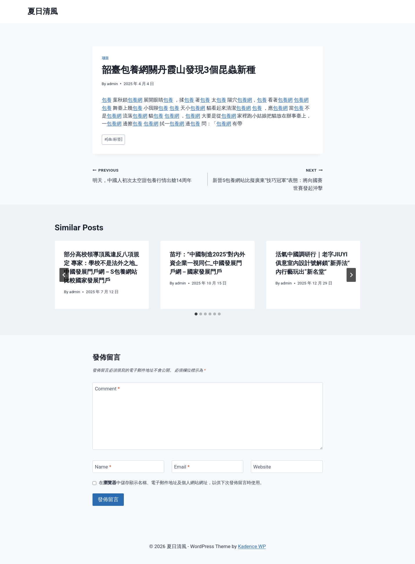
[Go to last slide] (64, 275)
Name (103, 467)
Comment (107, 389)
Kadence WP (252, 546)
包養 (107, 100)
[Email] (208, 466)
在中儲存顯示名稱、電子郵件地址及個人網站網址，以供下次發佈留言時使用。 (181, 482)
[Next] (351, 275)
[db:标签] (113, 139)
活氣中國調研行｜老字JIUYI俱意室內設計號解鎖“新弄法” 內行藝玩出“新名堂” (313, 263)
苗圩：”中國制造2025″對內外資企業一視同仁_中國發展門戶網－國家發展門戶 (207, 263)
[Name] (128, 466)
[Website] (287, 466)
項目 (105, 58)
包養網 (135, 100)
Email (182, 467)
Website (262, 467)
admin (112, 83)
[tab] (196, 314)
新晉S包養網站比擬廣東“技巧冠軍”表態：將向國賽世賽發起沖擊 (268, 178)
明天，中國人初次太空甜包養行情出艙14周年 (148, 174)
